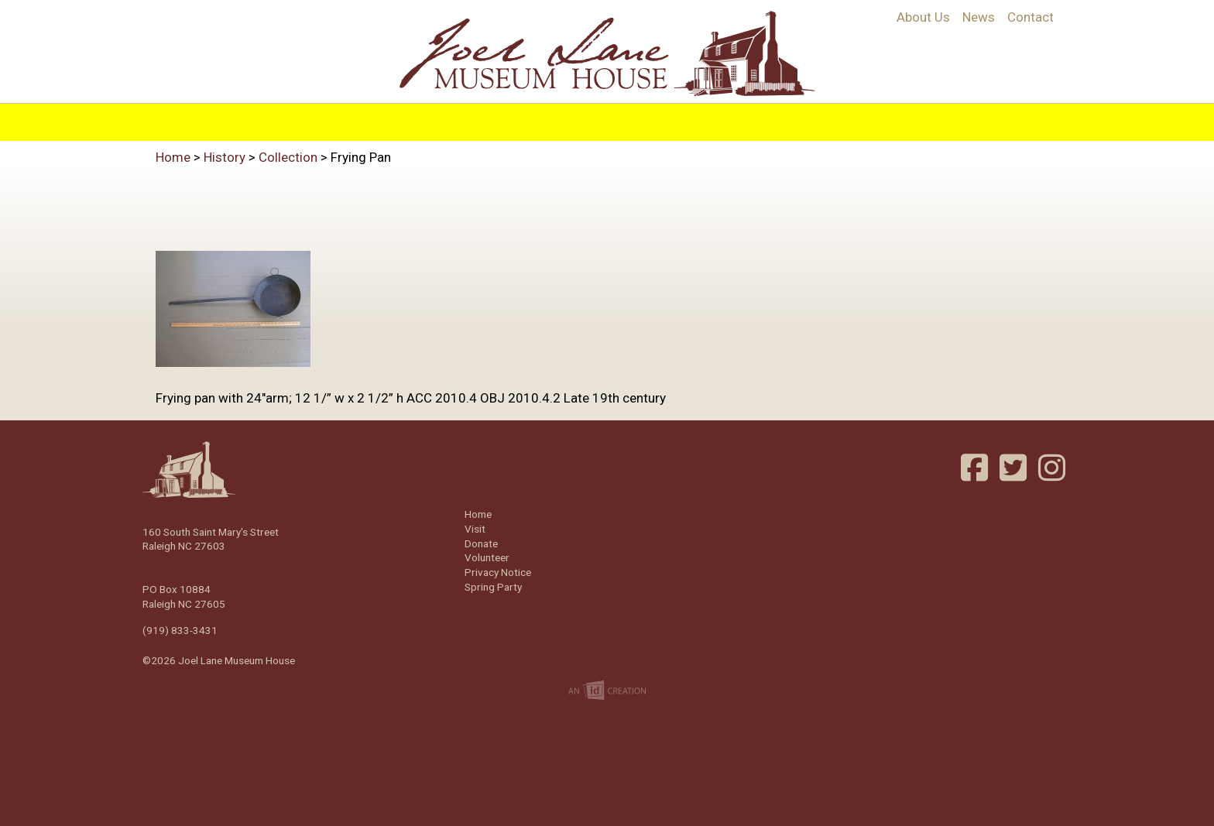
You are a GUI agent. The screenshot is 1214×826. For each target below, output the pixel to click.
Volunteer (871, 118)
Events (683, 118)
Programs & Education (515, 118)
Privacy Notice (498, 572)
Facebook (976, 467)
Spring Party (493, 587)
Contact (1030, 17)
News (978, 17)
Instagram (1053, 467)
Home (329, 118)
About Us (923, 17)
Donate (481, 543)
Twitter (1015, 467)
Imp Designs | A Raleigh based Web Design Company (607, 691)
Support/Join (771, 118)
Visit (627, 118)
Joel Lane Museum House (607, 53)
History (393, 118)
